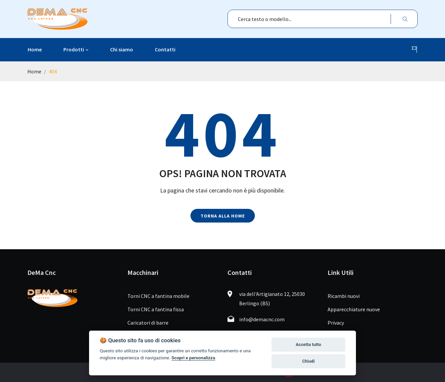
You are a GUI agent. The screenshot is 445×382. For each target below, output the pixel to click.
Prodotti (73, 49)
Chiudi (308, 361)
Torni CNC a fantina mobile (158, 296)
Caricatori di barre (147, 322)
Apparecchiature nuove (354, 309)
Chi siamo (121, 49)
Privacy (336, 322)
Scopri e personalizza (193, 357)
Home (35, 49)
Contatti (165, 49)
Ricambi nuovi (344, 296)
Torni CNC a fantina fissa (155, 309)
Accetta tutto (308, 344)
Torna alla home (222, 216)
